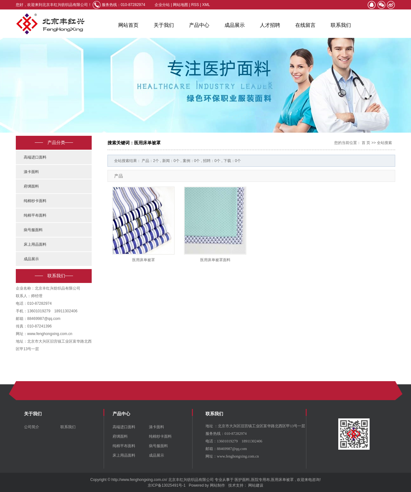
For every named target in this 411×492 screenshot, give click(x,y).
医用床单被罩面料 (215, 260)
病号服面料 (33, 230)
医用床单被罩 (143, 260)
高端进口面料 (35, 157)
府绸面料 (31, 186)
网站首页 (128, 25)
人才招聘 (270, 25)
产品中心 (199, 25)
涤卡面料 (31, 172)
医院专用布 (260, 479)
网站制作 (217, 485)
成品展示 (234, 25)
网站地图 (181, 5)
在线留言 (305, 25)
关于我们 (164, 25)
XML (206, 5)
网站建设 (255, 485)
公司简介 (31, 427)
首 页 (366, 143)
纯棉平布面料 (35, 215)
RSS (195, 5)
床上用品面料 (35, 244)
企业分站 (162, 5)
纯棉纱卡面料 (35, 201)
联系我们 (341, 25)
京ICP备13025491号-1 (167, 485)
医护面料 (242, 479)
